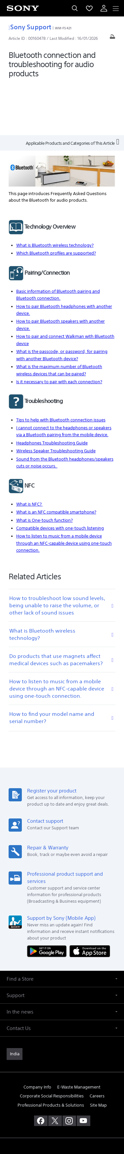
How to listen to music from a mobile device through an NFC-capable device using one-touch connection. (64, 491)
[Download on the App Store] (89, 899)
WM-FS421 (63, 28)
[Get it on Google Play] (48, 899)
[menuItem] (89, 8)
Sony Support (30, 27)
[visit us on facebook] (41, 1069)
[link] (14, 1002)
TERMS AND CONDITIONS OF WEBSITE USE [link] (62, 1107)
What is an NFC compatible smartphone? (56, 460)
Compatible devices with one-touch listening (60, 476)
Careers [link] (97, 1044)
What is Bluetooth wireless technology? (55, 193)
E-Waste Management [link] (79, 1035)
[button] (62, 927)
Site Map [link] (98, 1053)
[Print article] (112, 38)
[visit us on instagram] (69, 1069)
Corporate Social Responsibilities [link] (52, 1044)
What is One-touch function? (44, 468)
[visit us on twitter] (55, 1069)
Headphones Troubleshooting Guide (52, 391)
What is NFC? (29, 452)
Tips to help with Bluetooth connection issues (60, 368)
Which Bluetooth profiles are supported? (56, 201)
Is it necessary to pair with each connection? (59, 330)
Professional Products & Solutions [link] (51, 1053)
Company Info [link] (37, 1035)
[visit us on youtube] (83, 1069)
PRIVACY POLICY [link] (62, 1115)
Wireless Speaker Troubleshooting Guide (56, 399)
